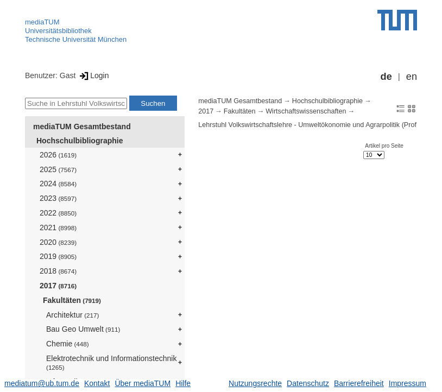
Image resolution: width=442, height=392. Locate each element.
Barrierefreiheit (359, 383)
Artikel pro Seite (384, 146)
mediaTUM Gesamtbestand (82, 126)
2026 (58, 154)
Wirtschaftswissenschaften (306, 111)
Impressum (407, 383)
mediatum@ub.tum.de (41, 383)
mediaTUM (42, 22)
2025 (58, 169)
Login (93, 75)
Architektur (72, 315)
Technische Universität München (76, 39)
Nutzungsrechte (255, 383)
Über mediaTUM (143, 383)
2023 (58, 198)
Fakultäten (72, 300)
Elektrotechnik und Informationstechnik (111, 362)
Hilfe (183, 383)
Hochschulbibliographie (79, 140)
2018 (58, 271)
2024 (58, 183)
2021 (58, 227)
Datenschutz (308, 383)
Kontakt (97, 383)
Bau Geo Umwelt (83, 329)
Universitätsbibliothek (58, 31)
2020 (58, 242)
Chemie (67, 343)
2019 (58, 256)
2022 (58, 212)
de (386, 76)
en (411, 76)
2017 (58, 285)
